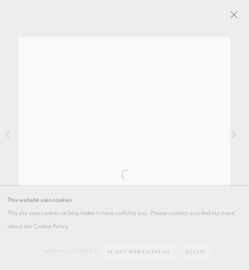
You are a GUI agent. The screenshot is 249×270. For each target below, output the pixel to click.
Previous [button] (7, 135)
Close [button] (232, 16)
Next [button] (234, 135)
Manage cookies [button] (71, 251)
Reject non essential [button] (139, 252)
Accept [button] (196, 252)
